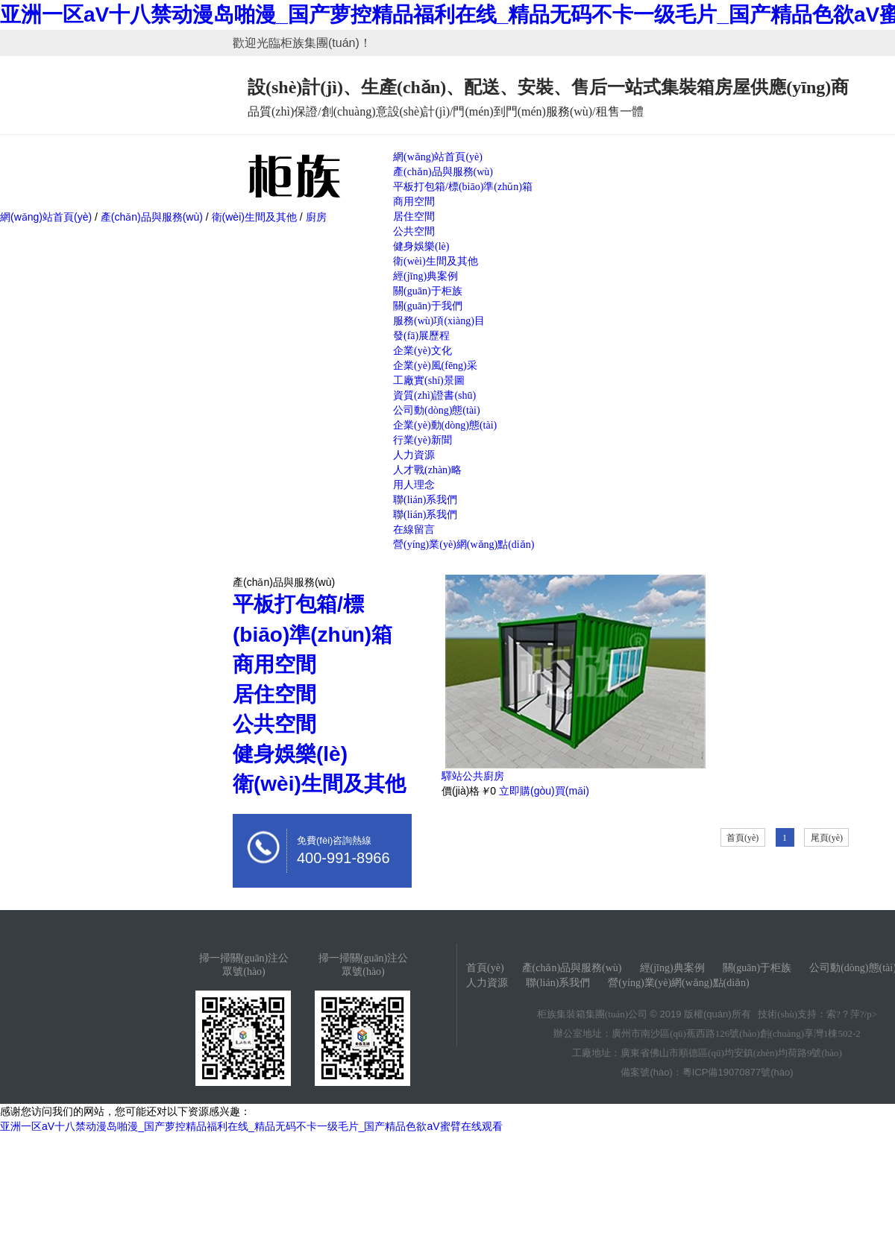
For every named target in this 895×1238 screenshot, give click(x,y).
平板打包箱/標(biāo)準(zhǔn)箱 (463, 186)
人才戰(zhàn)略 (427, 470)
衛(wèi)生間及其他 (435, 261)
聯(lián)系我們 (425, 499)
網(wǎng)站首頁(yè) (438, 156)
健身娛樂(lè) (421, 246)
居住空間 (414, 216)
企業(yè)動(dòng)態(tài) (445, 425)
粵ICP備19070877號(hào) (738, 1072)
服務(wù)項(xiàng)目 (439, 320)
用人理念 (414, 484)
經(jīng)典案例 (425, 276)
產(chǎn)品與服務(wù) (443, 171)
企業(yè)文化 (422, 350)
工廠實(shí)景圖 (429, 380)
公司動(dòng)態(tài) (436, 410)
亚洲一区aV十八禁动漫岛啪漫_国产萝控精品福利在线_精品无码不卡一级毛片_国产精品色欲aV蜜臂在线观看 (251, 1126)
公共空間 (414, 231)
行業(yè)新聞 (422, 440)
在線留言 (414, 529)
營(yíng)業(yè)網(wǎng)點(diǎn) (463, 544)
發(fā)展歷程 (421, 335)
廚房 (315, 217)
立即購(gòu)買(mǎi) (544, 791)
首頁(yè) (742, 838)
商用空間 (414, 201)
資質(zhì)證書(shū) (434, 395)
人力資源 (414, 455)
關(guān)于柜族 (427, 291)
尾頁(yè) (827, 838)
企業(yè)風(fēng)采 (435, 365)
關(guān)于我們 (427, 306)
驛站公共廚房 (473, 776)
